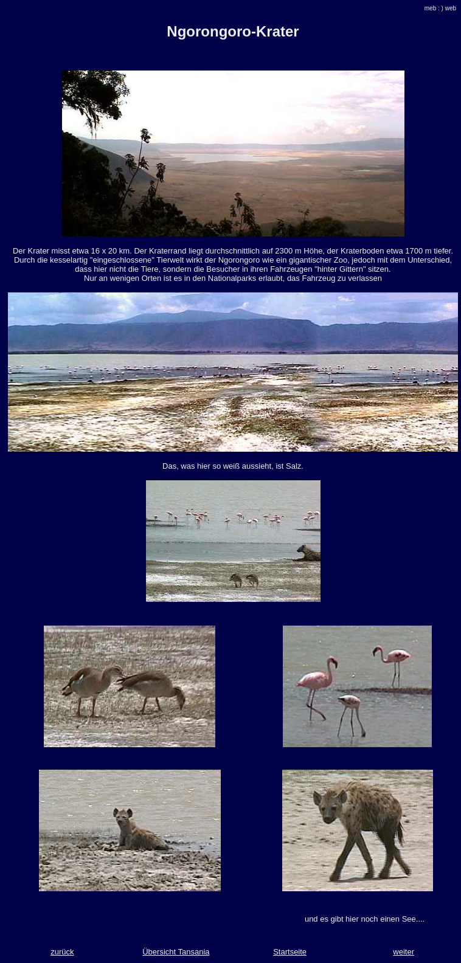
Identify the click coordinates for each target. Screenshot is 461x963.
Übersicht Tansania (175, 951)
